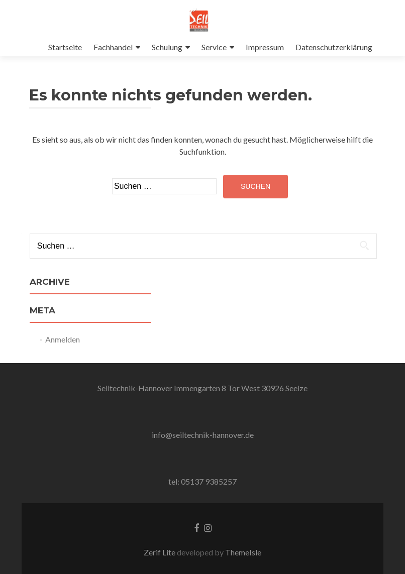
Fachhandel (113, 47)
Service (214, 47)
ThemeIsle (243, 552)
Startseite (65, 47)
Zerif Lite (160, 552)
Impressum (265, 47)
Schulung (167, 47)
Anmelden (62, 339)
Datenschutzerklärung (333, 47)
